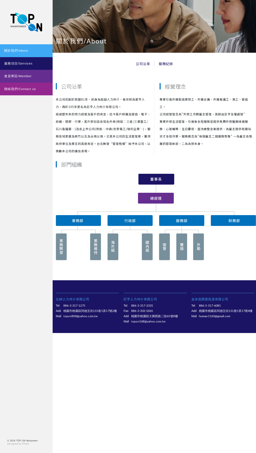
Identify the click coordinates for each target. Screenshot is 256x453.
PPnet (25, 444)
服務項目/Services (18, 63)
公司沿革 (143, 63)
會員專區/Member (18, 76)
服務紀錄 (166, 63)
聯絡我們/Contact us (20, 89)
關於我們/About (16, 50)
